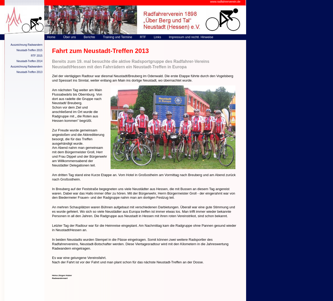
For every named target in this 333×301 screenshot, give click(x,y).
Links (157, 37)
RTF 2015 (36, 55)
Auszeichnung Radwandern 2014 (26, 67)
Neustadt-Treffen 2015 (29, 50)
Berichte (89, 37)
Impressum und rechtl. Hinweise (191, 37)
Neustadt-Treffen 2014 (29, 61)
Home (51, 37)
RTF (143, 37)
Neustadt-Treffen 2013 (29, 72)
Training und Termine (117, 37)
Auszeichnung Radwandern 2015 (26, 45)
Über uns (69, 37)
